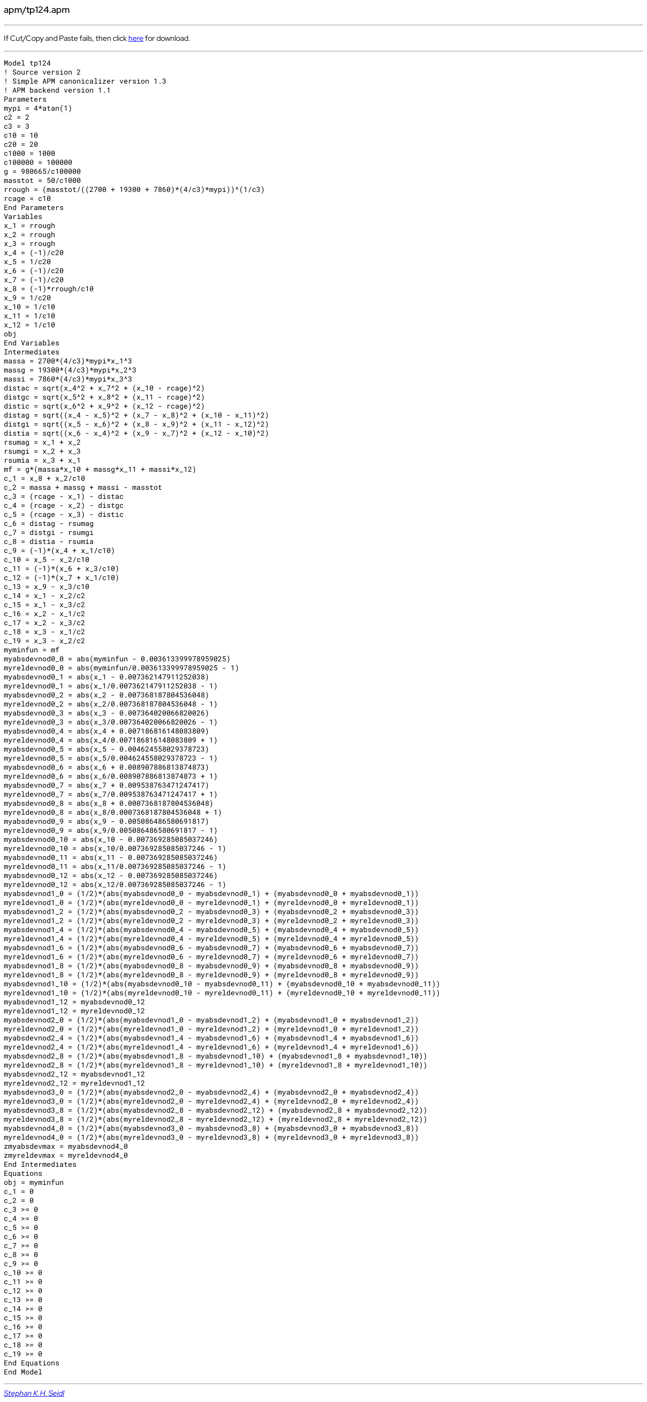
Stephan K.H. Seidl (34, 1393)
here (136, 38)
